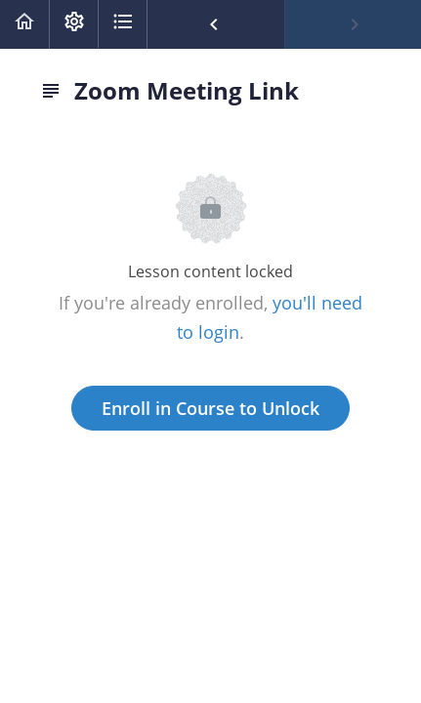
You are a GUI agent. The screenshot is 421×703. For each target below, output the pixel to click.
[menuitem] (73, 24)
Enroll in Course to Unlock (210, 408)
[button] (24, 24)
